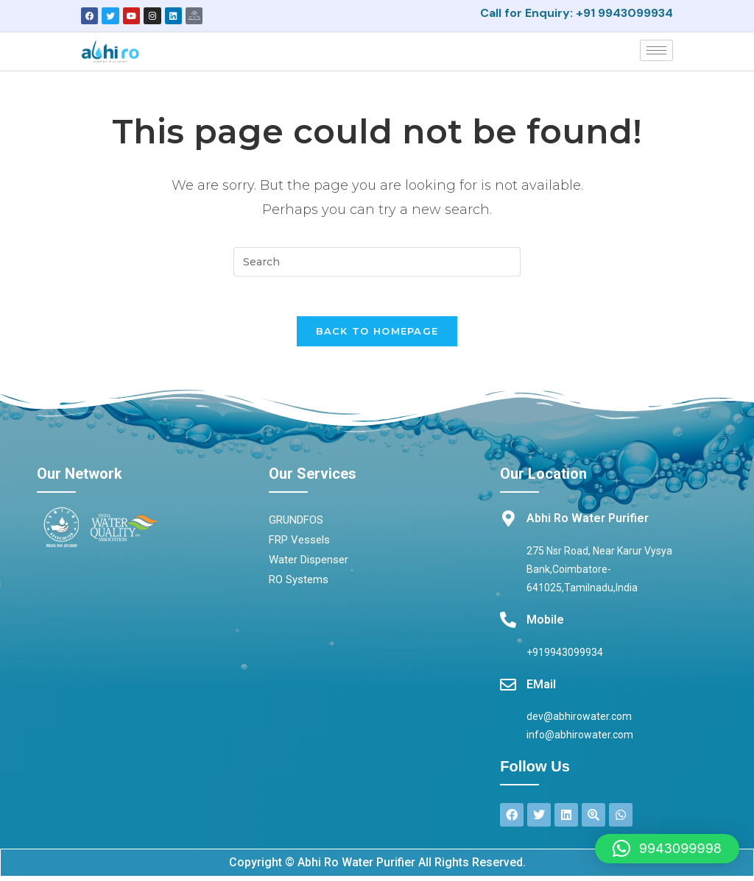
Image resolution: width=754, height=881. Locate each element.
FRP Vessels (299, 544)
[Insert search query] (377, 261)
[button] (667, 848)
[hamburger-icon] (656, 49)
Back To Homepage (377, 335)
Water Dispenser (308, 564)
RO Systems (298, 584)
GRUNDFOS (296, 524)
